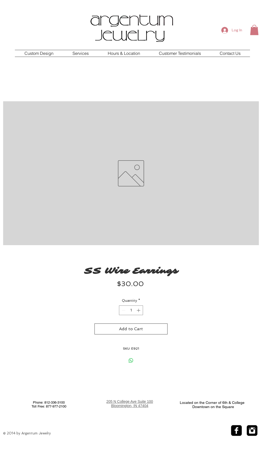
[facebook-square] (236, 430)
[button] (254, 30)
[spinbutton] (131, 310)
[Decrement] (123, 310)
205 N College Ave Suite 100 (129, 401)
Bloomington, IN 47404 (129, 406)
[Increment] (139, 310)
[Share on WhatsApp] (131, 360)
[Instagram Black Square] (252, 430)
